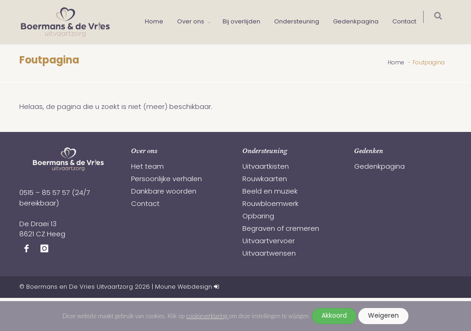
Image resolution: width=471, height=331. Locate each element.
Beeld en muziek (270, 191)
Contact (409, 22)
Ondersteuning (301, 22)
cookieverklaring (207, 316)
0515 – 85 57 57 (44, 193)
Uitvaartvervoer (268, 241)
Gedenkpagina (360, 22)
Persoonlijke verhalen (166, 179)
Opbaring (258, 216)
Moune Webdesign (183, 287)
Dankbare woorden (163, 191)
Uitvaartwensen (269, 254)
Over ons (195, 22)
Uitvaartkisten (265, 167)
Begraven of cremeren (280, 229)
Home (158, 22)
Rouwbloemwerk (270, 204)
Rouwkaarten (264, 179)
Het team (147, 167)
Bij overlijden (246, 22)
